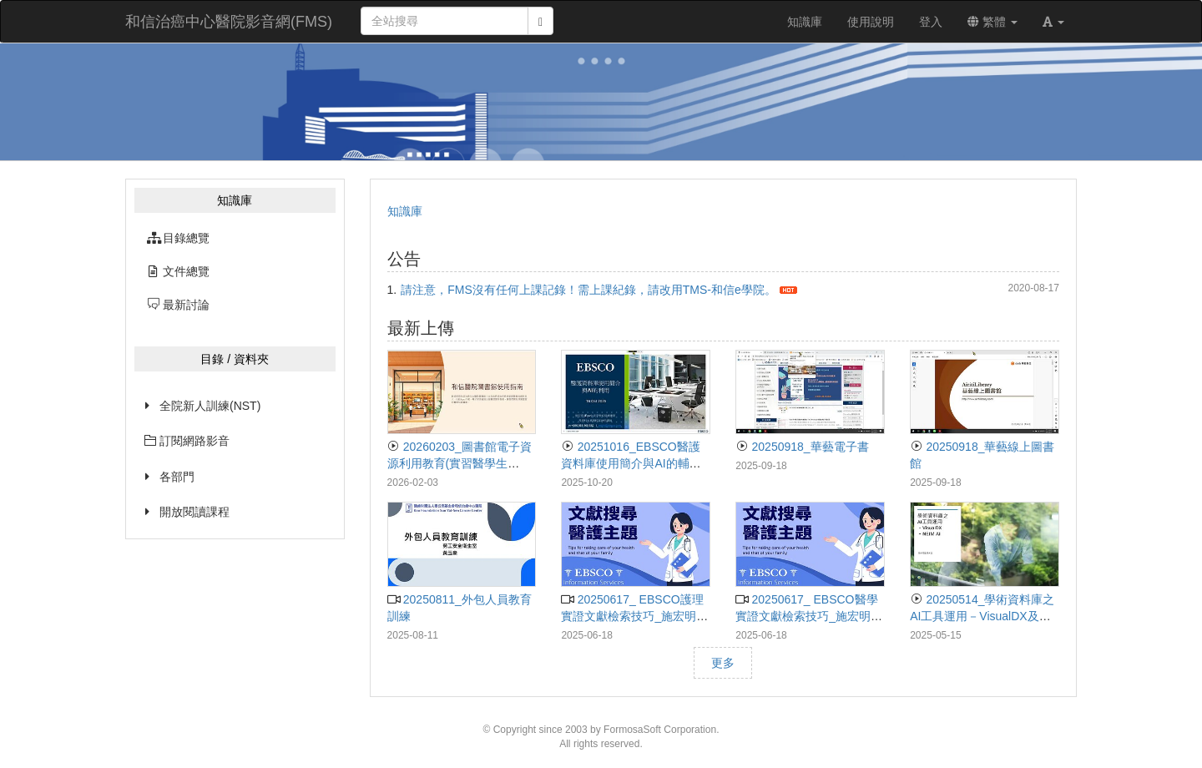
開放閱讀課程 (194, 511)
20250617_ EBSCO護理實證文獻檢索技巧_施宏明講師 (634, 616)
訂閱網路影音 (187, 440)
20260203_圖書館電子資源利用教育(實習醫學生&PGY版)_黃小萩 (459, 463)
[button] (1053, 22)
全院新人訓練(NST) (209, 405)
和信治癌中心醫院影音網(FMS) (228, 21)
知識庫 (404, 211)
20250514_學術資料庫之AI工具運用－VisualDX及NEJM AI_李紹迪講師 (982, 616)
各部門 (176, 476)
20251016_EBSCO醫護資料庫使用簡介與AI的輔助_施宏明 (634, 463)
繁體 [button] (992, 21)
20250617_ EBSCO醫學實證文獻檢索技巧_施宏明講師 (808, 616)
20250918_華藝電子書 (801, 446)
